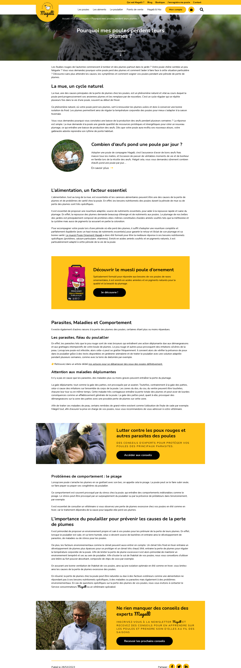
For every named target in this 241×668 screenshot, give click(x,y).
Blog (149, 2)
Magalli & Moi (154, 9)
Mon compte (175, 9)
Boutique (160, 2)
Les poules (83, 9)
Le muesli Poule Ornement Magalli (84, 234)
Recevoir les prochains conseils (144, 640)
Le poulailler (116, 9)
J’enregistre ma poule (179, 2)
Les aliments (99, 9)
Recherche (201, 9)
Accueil (66, 18)
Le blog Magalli (81, 18)
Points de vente (135, 9)
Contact (197, 2)
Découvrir (120, 52)
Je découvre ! (109, 292)
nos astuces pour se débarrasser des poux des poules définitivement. (126, 363)
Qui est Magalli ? (135, 2)
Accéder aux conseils (138, 455)
